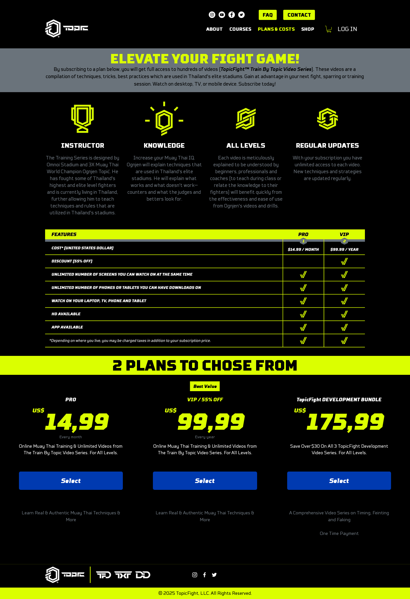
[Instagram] (212, 14)
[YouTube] (222, 14)
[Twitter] (241, 14)
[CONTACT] (299, 15)
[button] (329, 29)
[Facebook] (231, 14)
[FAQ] (268, 15)
